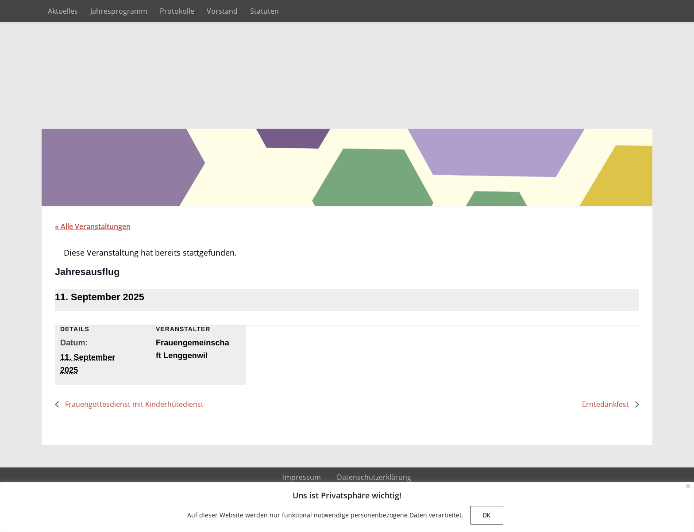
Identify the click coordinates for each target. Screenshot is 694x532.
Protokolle (177, 11)
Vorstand (222, 11)
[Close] (688, 486)
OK (486, 515)
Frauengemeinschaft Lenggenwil (347, 75)
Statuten (264, 11)
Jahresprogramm (118, 11)
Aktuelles (63, 11)
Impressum (302, 477)
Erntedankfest (606, 405)
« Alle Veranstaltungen (93, 227)
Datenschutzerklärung (374, 477)
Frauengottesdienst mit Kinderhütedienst (133, 405)
